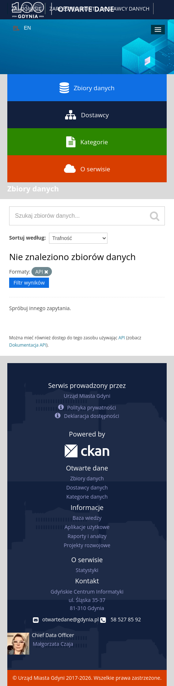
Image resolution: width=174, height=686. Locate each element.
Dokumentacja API (27, 345)
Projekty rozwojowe (87, 545)
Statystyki (87, 570)
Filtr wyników (29, 282)
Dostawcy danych (86, 487)
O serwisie (87, 168)
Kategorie (87, 141)
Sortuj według (26, 237)
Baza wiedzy (86, 517)
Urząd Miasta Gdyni (87, 395)
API (121, 337)
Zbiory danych (87, 87)
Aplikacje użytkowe (87, 526)
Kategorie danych (86, 496)
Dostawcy (87, 114)
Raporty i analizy (87, 536)
